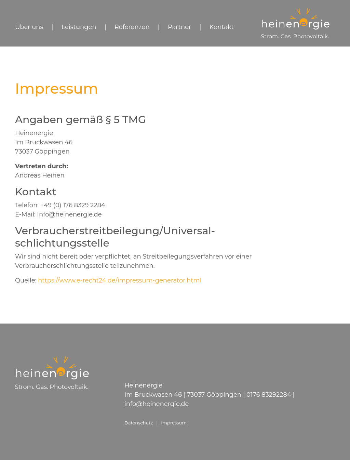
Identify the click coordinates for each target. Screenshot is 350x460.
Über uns (29, 27)
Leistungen (79, 27)
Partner (179, 27)
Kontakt (222, 27)
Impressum (174, 422)
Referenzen (132, 27)
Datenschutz (138, 422)
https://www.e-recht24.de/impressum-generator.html (119, 280)
